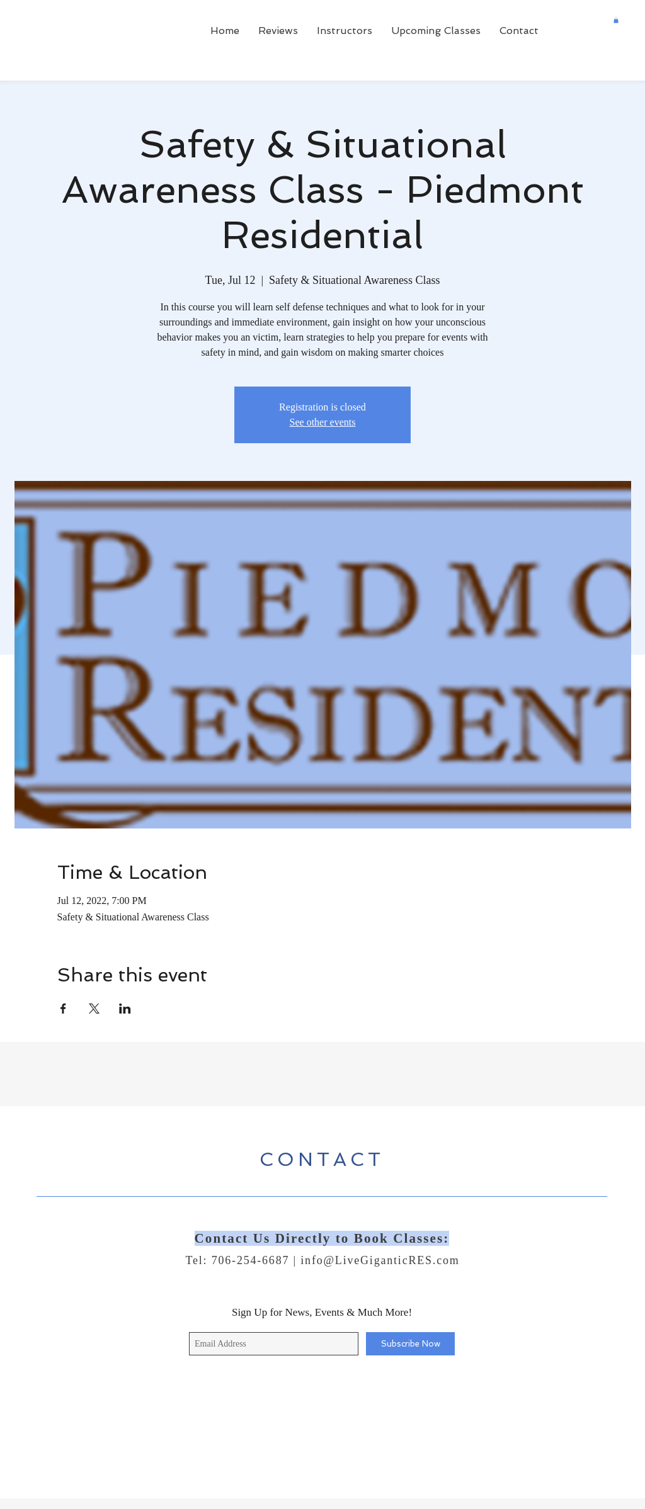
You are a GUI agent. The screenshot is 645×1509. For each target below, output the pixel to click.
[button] (616, 20)
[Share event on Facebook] (63, 1008)
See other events (323, 422)
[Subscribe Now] (410, 1343)
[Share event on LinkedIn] (125, 1008)
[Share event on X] (94, 1008)
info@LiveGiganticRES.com (379, 1260)
